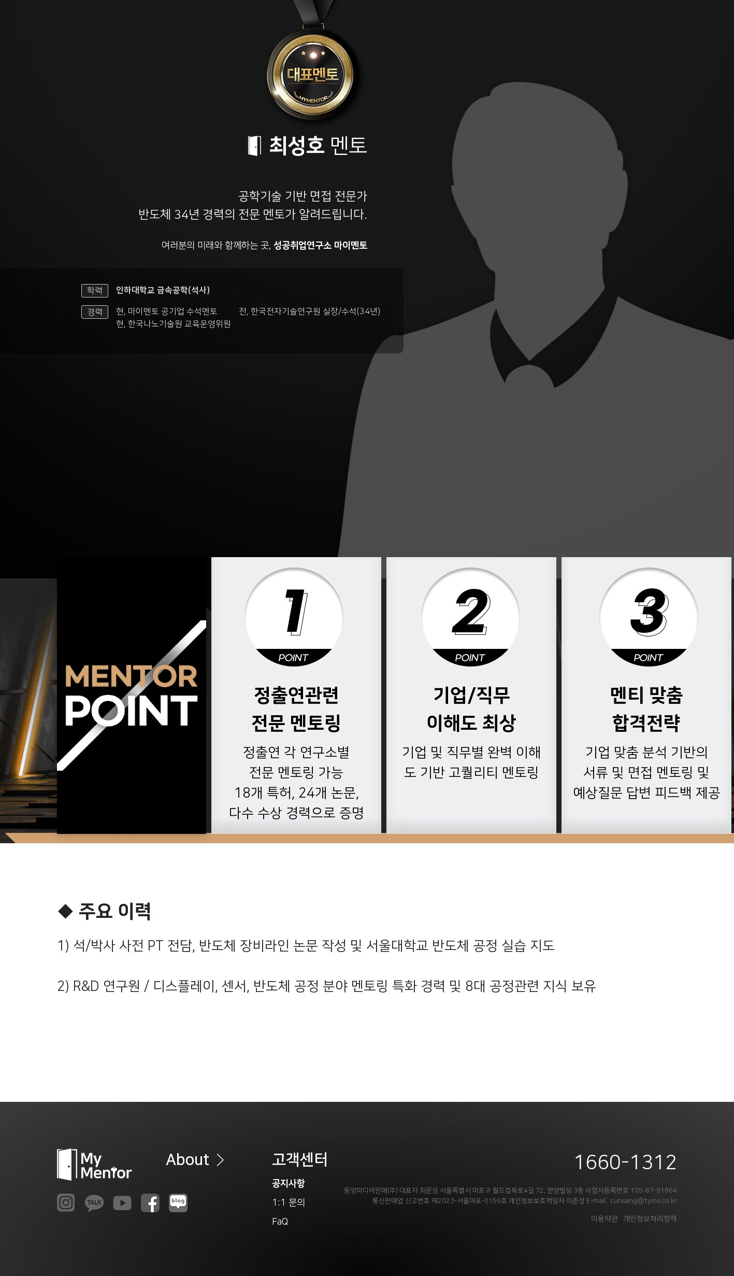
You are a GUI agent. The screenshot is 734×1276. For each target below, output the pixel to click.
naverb (178, 1203)
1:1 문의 (288, 1203)
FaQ (280, 1222)
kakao (94, 1203)
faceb (150, 1203)
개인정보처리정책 (650, 1219)
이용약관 (604, 1219)
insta (66, 1203)
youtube (122, 1203)
